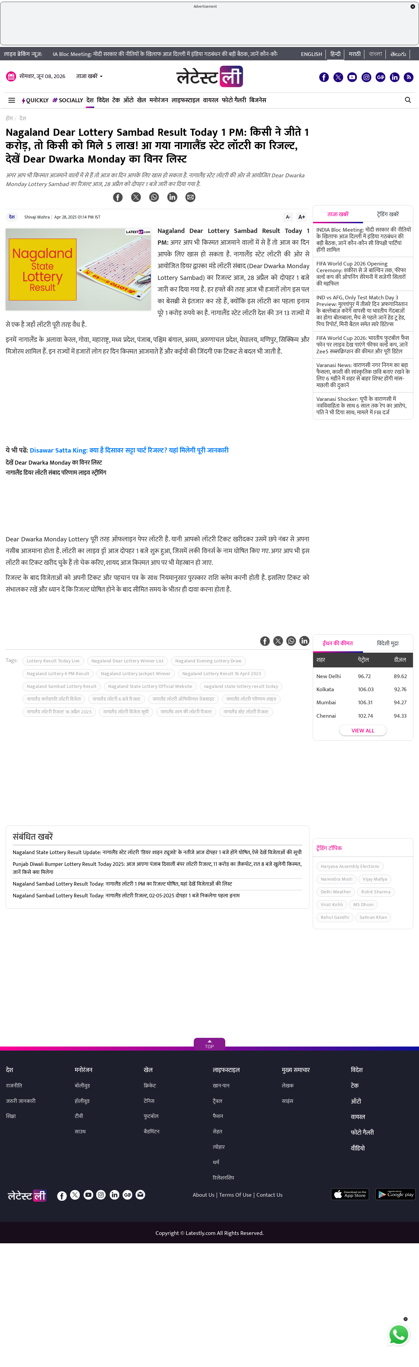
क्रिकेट (150, 1085)
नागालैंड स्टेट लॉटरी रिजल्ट (246, 712)
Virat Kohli (332, 904)
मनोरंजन (158, 101)
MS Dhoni (363, 904)
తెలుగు (398, 54)
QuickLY (35, 101)
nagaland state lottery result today (241, 686)
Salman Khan (373, 917)
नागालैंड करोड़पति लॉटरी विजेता (54, 699)
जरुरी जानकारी (21, 1101)
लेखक (288, 1085)
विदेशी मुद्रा (388, 643)
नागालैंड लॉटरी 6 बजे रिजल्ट (117, 699)
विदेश (103, 101)
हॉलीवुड (82, 1101)
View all (363, 730)
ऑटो (128, 101)
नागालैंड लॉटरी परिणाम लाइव (251, 699)
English (311, 54)
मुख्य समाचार (296, 1070)
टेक (116, 101)
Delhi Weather (336, 892)
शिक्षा (11, 1116)
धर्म (216, 1162)
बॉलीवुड (82, 1085)
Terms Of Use (235, 1195)
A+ (301, 217)
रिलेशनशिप (223, 1178)
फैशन (218, 1116)
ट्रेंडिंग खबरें (388, 214)
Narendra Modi (337, 879)
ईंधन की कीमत (338, 643)
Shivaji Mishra (37, 217)
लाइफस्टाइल (186, 101)
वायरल (211, 101)
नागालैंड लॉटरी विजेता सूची (126, 712)
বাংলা (375, 54)
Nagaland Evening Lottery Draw (208, 661)
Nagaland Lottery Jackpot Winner (136, 673)
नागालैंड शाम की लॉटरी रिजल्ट (186, 712)
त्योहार (219, 1147)
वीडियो (358, 1149)
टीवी (79, 1116)
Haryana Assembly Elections (350, 866)
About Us (204, 1195)
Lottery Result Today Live (53, 661)
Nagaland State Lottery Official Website (150, 686)
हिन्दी (336, 54)
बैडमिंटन (152, 1131)
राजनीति (14, 1085)
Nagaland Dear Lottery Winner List (128, 661)
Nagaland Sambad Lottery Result (62, 686)
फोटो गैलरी (234, 101)
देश (90, 101)
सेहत (217, 1131)
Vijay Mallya (375, 879)
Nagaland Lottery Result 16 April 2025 (221, 673)
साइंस (287, 1101)
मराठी (355, 54)
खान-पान (221, 1085)
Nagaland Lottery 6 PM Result (58, 673)
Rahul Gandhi (335, 917)
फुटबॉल (151, 1116)
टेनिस (149, 1101)
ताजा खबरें (87, 76)
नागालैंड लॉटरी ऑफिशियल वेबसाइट (184, 699)
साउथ (80, 1131)
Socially (67, 101)
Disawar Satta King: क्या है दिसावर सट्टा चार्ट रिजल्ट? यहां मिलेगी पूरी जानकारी (129, 450)
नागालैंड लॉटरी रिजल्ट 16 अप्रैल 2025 (59, 712)
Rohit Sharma (376, 892)
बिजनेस (257, 101)
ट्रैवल (217, 1101)
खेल (141, 101)
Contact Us (269, 1195)
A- (288, 217)
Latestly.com (201, 1233)
